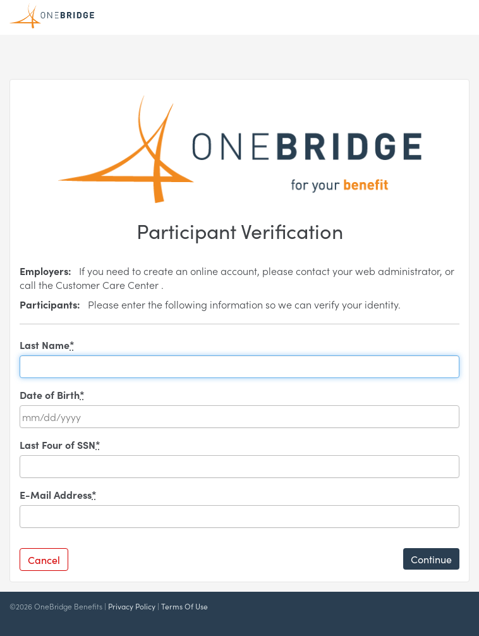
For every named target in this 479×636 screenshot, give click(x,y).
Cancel (44, 559)
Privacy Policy (131, 606)
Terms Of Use (184, 606)
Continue (431, 559)
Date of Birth (52, 394)
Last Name (47, 345)
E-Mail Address (58, 494)
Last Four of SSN (60, 444)
